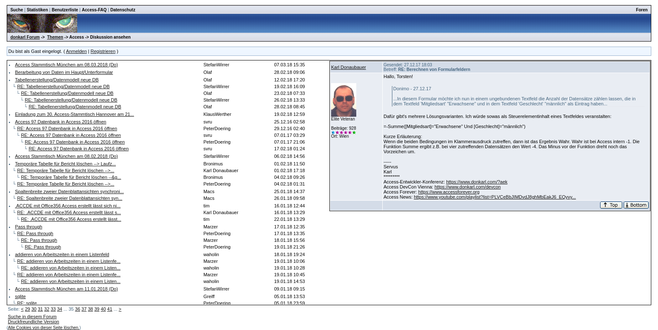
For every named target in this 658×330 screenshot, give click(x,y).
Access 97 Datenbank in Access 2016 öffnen (61, 121)
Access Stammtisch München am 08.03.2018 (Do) (66, 64)
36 (77, 309)
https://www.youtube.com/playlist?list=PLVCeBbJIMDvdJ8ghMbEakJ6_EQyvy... (495, 196)
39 (96, 309)
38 (90, 309)
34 (59, 309)
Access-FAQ (94, 10)
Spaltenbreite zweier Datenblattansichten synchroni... (69, 191)
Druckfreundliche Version (33, 321)
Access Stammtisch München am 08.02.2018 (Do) (66, 156)
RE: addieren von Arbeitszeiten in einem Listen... (70, 267)
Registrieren (103, 51)
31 (40, 309)
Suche (16, 10)
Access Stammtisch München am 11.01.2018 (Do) (66, 288)
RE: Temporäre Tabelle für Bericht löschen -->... (66, 170)
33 (53, 309)
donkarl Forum (25, 37)
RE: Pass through (35, 233)
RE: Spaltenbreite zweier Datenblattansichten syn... (70, 198)
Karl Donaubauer (348, 67)
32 (46, 309)
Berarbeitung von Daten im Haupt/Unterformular (64, 72)
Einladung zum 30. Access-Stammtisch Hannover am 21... (74, 114)
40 (103, 309)
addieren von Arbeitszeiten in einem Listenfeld (62, 254)
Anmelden (76, 51)
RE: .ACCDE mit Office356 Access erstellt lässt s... (69, 212)
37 (83, 309)
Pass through (28, 226)
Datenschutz (122, 10)
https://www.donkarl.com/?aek (476, 181)
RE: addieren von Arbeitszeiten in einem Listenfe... (68, 261)
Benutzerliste (65, 10)
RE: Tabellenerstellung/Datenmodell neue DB (63, 86)
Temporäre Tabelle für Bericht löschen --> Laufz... (65, 163)
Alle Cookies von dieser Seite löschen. (43, 327)
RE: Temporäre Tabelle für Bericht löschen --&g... (71, 177)
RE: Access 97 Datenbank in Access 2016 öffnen (67, 128)
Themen (55, 37)
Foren (642, 10)
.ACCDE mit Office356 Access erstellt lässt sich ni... (68, 205)
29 (27, 309)
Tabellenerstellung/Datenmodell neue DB (57, 79)
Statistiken (37, 10)
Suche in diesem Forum (32, 316)
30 (34, 309)
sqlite (20, 296)
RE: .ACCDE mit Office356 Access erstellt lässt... (71, 219)
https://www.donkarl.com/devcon (467, 186)
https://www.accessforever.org (449, 191)
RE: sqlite (27, 303)
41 (109, 309)
